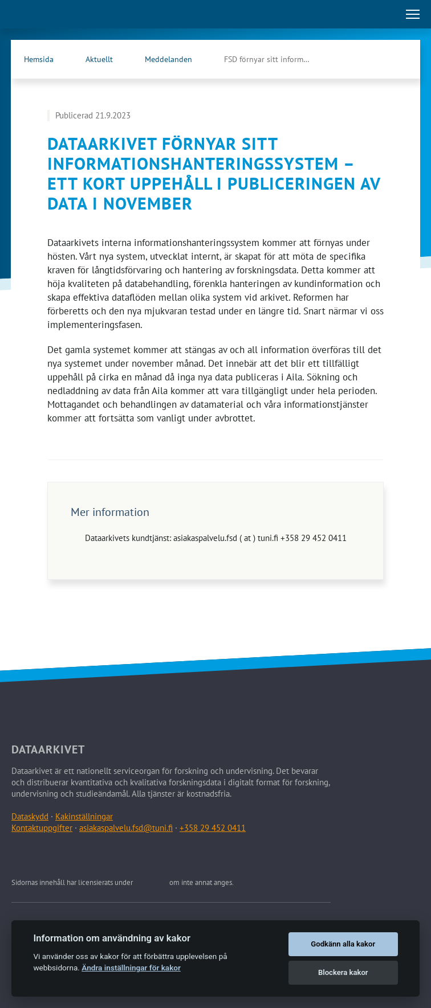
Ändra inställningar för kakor (131, 967)
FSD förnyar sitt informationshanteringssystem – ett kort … (278, 59)
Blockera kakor (343, 972)
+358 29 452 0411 (213, 827)
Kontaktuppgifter (41, 827)
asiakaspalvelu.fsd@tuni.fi (126, 827)
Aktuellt (99, 59)
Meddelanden (168, 59)
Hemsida (39, 59)
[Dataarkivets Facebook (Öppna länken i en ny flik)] (372, 59)
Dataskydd (29, 816)
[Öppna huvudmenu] (413, 14)
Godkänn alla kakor (343, 944)
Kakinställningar (84, 816)
